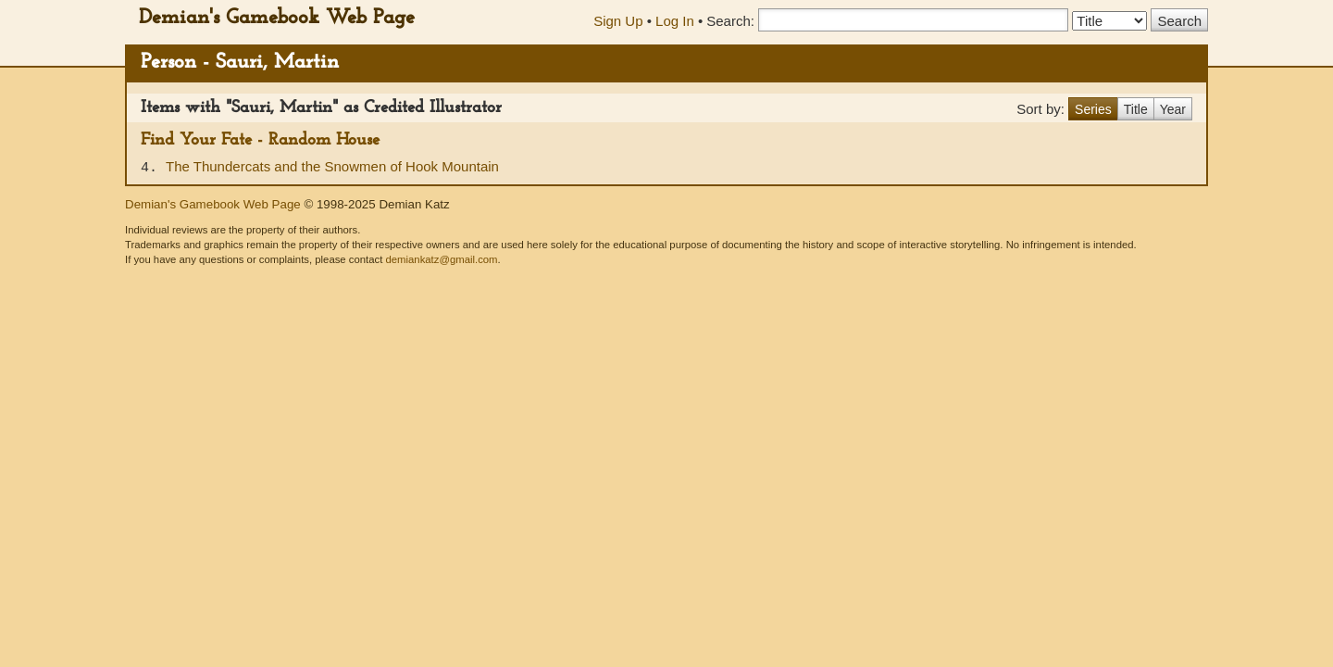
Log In (674, 21)
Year (1173, 109)
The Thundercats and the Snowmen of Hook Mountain (332, 166)
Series (1093, 109)
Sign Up (617, 21)
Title (1136, 109)
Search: (730, 21)
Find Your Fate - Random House (260, 140)
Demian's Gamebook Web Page (277, 18)
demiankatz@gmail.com (441, 259)
